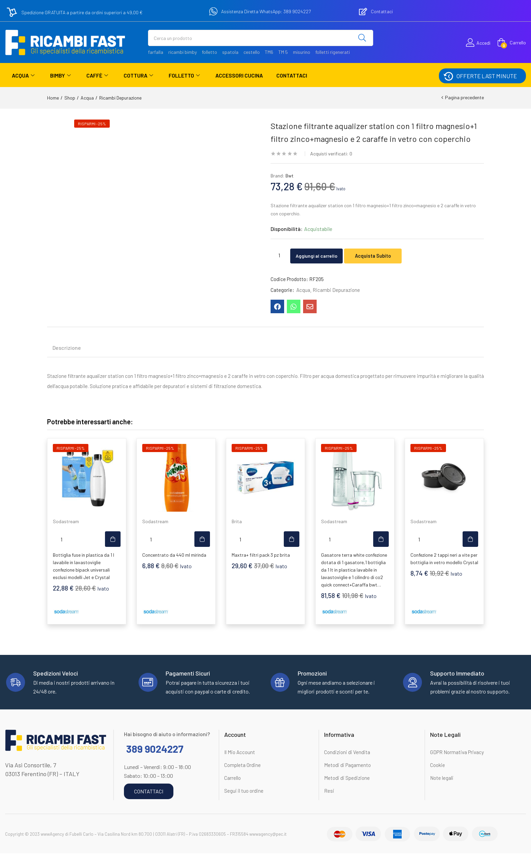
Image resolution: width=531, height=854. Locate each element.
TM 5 (283, 52)
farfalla (155, 52)
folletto (209, 52)
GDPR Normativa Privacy (457, 753)
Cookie (437, 766)
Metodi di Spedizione (347, 778)
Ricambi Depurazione (120, 98)
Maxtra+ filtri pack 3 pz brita (261, 555)
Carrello (232, 778)
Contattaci (291, 75)
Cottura (138, 75)
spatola (230, 52)
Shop (69, 98)
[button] (511, 42)
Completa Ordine (242, 766)
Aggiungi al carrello (322, 255)
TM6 (269, 52)
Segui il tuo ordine (243, 791)
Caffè (97, 75)
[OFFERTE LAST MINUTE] (448, 76)
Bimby (60, 75)
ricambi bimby (182, 52)
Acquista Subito (384, 255)
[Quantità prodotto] (279, 255)
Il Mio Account (239, 753)
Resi (329, 791)
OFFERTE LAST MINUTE (486, 75)
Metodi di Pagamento (347, 766)
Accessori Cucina (239, 75)
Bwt (289, 175)
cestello (251, 52)
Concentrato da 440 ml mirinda (174, 555)
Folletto (184, 75)
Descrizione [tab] (66, 348)
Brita (237, 522)
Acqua (23, 75)
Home (53, 98)
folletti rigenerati (332, 52)
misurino (301, 52)
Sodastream (66, 522)
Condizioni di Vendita (347, 753)
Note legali (441, 778)
